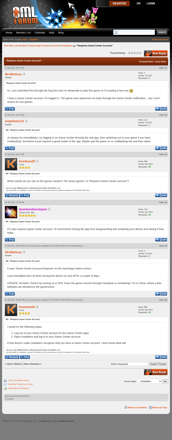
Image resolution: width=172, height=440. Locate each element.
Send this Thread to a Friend (20, 384)
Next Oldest (14, 363)
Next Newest (31, 363)
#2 (166, 115)
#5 (166, 246)
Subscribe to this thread (18, 388)
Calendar (40, 32)
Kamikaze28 (27, 161)
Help (51, 32)
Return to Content (137, 407)
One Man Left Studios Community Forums (26, 45)
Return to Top (159, 407)
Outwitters (67, 45)
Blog (61, 32)
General (55, 45)
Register (34, 39)
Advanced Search (160, 39)
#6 (166, 300)
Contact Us (44, 421)
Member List (23, 32)
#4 (166, 202)
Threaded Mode (146, 62)
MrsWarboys (76, 246)
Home (9, 32)
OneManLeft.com (65, 421)
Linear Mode (160, 62)
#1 (166, 68)
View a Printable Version (18, 380)
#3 (166, 154)
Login (24, 39)
